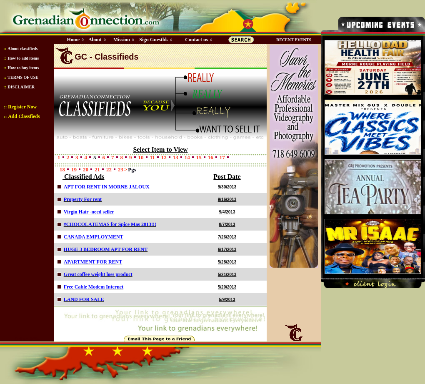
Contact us (196, 40)
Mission (121, 40)
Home (73, 40)
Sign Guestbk (155, 40)
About (95, 40)
